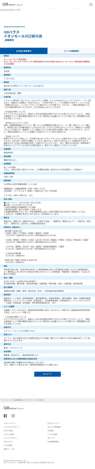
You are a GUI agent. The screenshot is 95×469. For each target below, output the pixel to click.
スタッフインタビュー (11, 438)
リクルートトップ (9, 423)
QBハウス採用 (8, 430)
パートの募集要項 (71, 51)
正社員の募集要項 (23, 51)
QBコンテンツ (8, 441)
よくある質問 (8, 445)
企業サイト (7, 449)
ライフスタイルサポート (11, 427)
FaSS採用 (50, 430)
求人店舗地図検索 (53, 441)
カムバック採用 (8, 434)
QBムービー (51, 438)
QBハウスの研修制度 (54, 427)
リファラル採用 (52, 434)
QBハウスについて (53, 423)
